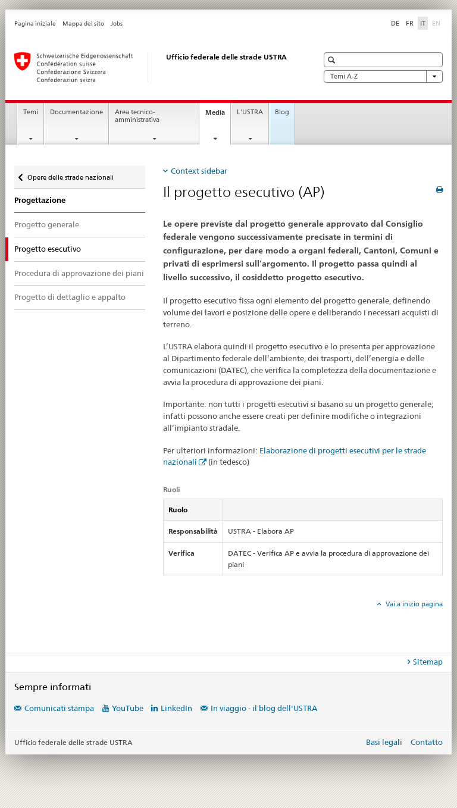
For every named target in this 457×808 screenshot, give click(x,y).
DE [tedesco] (395, 23)
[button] (332, 60)
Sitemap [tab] (428, 661)
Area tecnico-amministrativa (137, 116)
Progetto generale (46, 224)
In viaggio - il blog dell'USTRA (264, 708)
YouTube (127, 708)
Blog (282, 112)
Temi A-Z (383, 76)
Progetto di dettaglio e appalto (70, 297)
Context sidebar (199, 171)
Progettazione (39, 200)
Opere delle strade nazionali (70, 174)
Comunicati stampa (59, 708)
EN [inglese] (437, 22)
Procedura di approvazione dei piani (79, 273)
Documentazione (76, 112)
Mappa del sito (83, 23)
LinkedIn (176, 708)
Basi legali (384, 742)
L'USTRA (250, 112)
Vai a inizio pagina (413, 604)
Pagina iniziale (35, 23)
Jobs (117, 23)
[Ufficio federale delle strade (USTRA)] (154, 67)
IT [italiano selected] (422, 23)
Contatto (427, 742)
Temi (30, 112)
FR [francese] (410, 23)
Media (217, 116)
